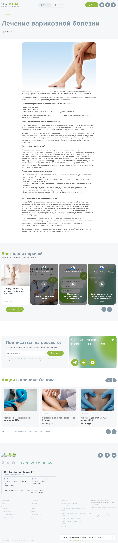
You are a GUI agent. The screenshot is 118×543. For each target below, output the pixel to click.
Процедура (8, 413)
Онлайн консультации (8, 514)
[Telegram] (8, 463)
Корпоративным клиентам (69, 503)
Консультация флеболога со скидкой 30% (94, 419)
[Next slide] (114, 431)
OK (110, 537)
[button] (103, 309)
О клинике (34, 500)
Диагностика (5, 506)
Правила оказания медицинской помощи (71, 522)
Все (109, 380)
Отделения (5, 500)
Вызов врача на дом (8, 517)
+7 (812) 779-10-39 (36, 463)
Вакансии (34, 511)
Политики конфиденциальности (31, 358)
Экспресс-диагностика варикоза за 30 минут (58, 419)
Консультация (86, 413)
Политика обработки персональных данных (73, 509)
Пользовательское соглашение (71, 518)
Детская (58, 5)
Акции (3, 519)
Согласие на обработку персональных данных (73, 514)
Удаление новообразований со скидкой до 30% (18, 419)
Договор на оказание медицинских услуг (72, 527)
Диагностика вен (48, 413)
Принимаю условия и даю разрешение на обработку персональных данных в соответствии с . (31, 361)
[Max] (13, 463)
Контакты (34, 503)
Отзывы (33, 508)
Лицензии (64, 500)
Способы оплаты (36, 514)
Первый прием (6, 511)
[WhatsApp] (2, 463)
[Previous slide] (108, 431)
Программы (5, 508)
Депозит (34, 519)
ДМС (32, 517)
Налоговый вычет (66, 506)
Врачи (3, 503)
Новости (34, 506)
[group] (15, 284)
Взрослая (45, 5)
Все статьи (6, 15)
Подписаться (55, 353)
